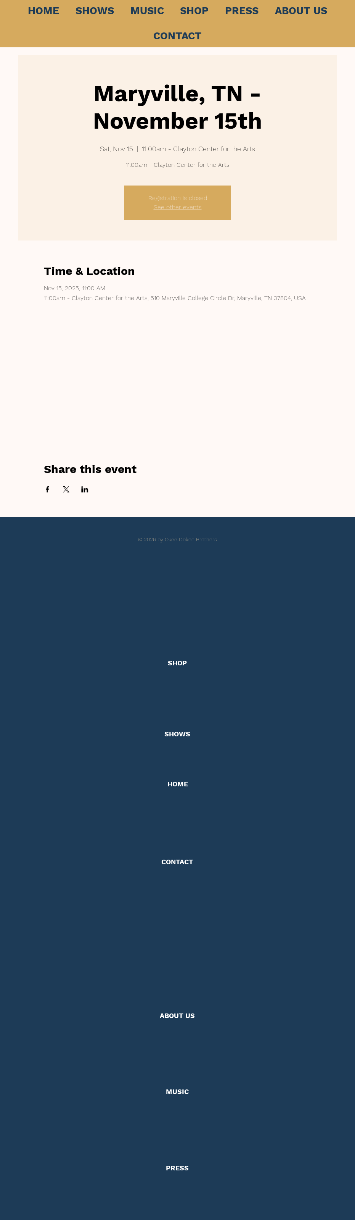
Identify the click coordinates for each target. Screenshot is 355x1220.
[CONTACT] (177, 862)
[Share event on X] (66, 489)
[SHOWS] (177, 734)
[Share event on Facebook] (47, 489)
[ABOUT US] (177, 1016)
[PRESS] (177, 1168)
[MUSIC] (177, 1091)
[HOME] (177, 783)
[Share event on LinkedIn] (84, 489)
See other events (178, 207)
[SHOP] (178, 662)
